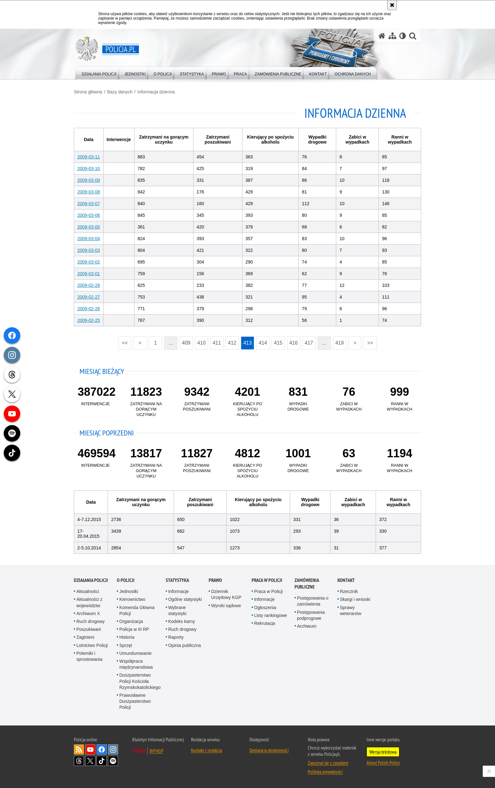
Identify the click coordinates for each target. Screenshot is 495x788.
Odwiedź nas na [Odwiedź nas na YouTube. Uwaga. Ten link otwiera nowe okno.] (90, 749)
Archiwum (306, 626)
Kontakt (346, 580)
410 (201, 343)
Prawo (215, 580)
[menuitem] (99, 73)
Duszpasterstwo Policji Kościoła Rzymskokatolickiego (140, 681)
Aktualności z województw (89, 602)
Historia (126, 637)
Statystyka (177, 580)
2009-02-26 (88, 308)
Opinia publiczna (184, 645)
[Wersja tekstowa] (402, 36)
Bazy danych (119, 91)
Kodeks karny (181, 621)
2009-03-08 (88, 191)
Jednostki (128, 591)
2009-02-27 (88, 296)
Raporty (176, 637)
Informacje (178, 591)
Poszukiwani (88, 629)
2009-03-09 (88, 180)
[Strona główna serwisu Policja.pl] (382, 36)
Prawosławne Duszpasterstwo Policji (135, 701)
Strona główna (88, 91)
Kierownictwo (132, 599)
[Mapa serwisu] (392, 36)
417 (309, 343)
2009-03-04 (88, 238)
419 (339, 343)
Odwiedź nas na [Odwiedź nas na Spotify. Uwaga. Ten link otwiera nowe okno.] (113, 761)
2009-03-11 (88, 156)
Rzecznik (349, 591)
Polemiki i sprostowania (89, 656)
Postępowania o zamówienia (313, 601)
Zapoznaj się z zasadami (328, 763)
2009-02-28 (88, 285)
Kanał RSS (79, 749)
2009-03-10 (88, 168)
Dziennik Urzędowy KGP (226, 594)
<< (123, 341)
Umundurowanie (135, 653)
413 (247, 343)
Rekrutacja (264, 623)
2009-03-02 (88, 261)
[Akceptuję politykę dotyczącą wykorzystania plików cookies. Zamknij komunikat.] (392, 5)
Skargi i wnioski (355, 599)
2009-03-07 (88, 203)
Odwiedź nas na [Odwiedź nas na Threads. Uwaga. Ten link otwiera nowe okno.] (79, 761)
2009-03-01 (88, 273)
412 (232, 343)
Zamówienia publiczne (307, 583)
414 (263, 343)
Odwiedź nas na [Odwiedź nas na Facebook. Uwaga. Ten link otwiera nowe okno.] (102, 749)
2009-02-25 (88, 320)
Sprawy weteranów (350, 610)
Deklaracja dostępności (269, 750)
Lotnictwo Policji (92, 645)
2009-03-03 (88, 250)
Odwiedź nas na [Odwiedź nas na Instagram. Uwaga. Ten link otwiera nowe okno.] (113, 749)
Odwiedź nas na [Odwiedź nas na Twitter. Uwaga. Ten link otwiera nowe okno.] (90, 761)
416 (293, 343)
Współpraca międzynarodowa (136, 664)
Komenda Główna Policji (136, 610)
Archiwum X (88, 613)
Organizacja (131, 621)
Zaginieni (85, 637)
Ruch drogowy (90, 621)
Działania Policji (91, 580)
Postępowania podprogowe (311, 615)
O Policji (125, 580)
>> (368, 341)
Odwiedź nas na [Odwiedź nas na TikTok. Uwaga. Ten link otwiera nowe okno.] (102, 761)
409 (186, 343)
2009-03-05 (88, 226)
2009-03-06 (88, 215)
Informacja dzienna (156, 91)
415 (278, 343)
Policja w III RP (134, 629)
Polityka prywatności (325, 771)
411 (216, 343)
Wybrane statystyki (177, 610)
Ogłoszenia (265, 607)
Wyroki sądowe (226, 605)
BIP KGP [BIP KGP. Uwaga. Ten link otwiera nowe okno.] (156, 751)
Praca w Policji (267, 580)
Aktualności (87, 591)
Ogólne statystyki (185, 599)
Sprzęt (125, 645)
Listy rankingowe (270, 615)
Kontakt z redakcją (206, 750)
